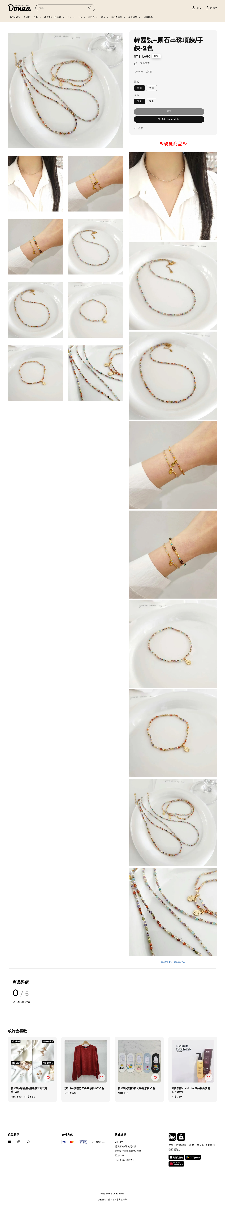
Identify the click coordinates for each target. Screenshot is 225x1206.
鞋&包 (91, 17)
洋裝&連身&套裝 (52, 17)
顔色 (136, 95)
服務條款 (102, 1199)
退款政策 (123, 1199)
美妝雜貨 (132, 17)
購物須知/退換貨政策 (126, 1146)
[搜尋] (90, 8)
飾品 (103, 17)
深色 (151, 101)
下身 (80, 17)
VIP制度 (119, 1142)
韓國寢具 (148, 17)
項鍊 (139, 88)
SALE (27, 17)
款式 (136, 81)
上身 (69, 17)
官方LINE (120, 1155)
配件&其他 (116, 17)
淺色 (139, 101)
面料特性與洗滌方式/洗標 (128, 1151)
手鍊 (151, 88)
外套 (35, 17)
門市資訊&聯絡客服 (125, 1160)
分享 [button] (138, 128)
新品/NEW (15, 17)
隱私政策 (112, 1199)
